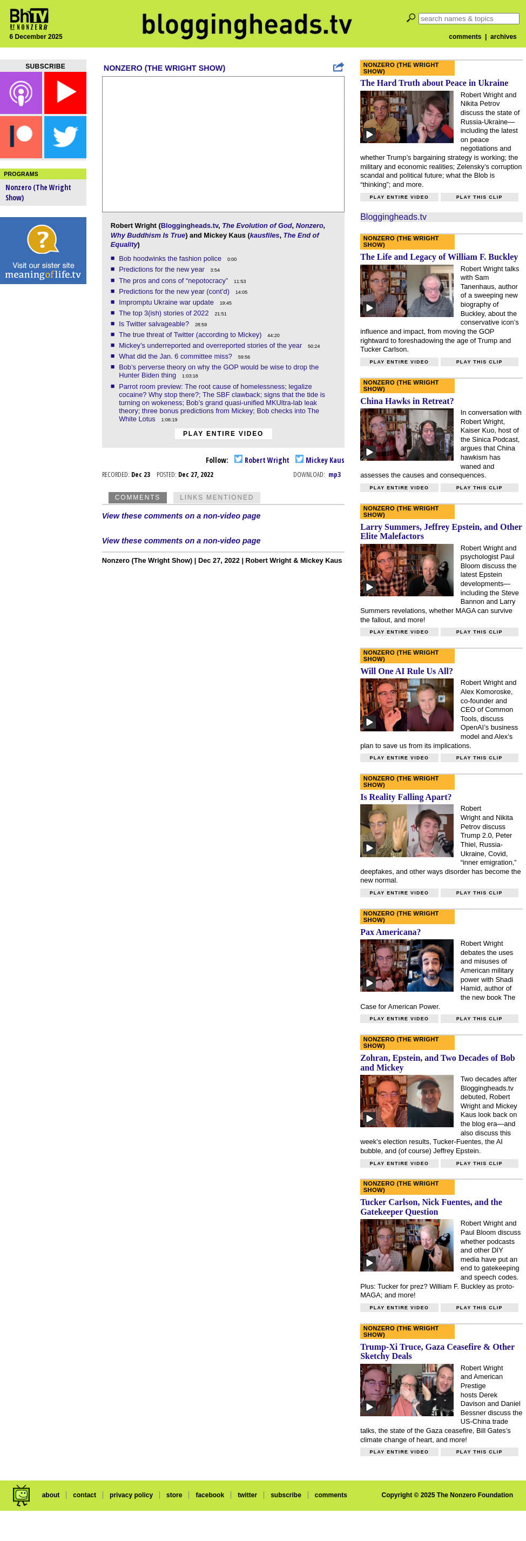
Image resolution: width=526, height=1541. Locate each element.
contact (84, 1495)
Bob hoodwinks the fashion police (171, 258)
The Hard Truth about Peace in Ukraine (434, 83)
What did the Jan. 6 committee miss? (176, 356)
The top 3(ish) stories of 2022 (165, 313)
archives (503, 37)
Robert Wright (261, 460)
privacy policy (131, 1495)
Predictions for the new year (162, 269)
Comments (137, 497)
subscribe (286, 1495)
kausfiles (265, 235)
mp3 (334, 474)
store (174, 1495)
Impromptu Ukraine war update (167, 302)
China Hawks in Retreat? (407, 401)
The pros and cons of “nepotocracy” (174, 281)
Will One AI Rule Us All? (406, 671)
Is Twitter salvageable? (155, 324)
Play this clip (479, 197)
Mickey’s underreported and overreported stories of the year (211, 345)
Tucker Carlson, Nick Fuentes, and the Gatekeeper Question (431, 1206)
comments (465, 37)
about (51, 1495)
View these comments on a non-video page (181, 516)
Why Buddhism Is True (148, 235)
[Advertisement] (43, 459)
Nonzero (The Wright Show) (164, 68)
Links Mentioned (217, 497)
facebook (209, 1495)
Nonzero (309, 225)
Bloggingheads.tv (189, 225)
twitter (247, 1495)
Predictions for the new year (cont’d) (175, 291)
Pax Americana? (390, 932)
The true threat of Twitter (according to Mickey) (191, 335)
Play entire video (223, 434)
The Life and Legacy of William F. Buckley (439, 256)
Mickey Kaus (320, 460)
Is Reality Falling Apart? (405, 797)
